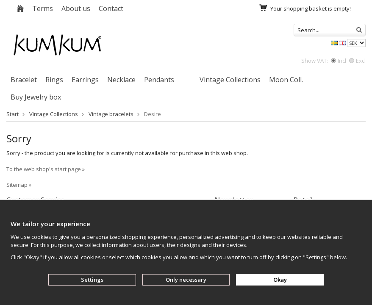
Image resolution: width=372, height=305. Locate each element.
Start (12, 114)
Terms (42, 8)
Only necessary (186, 279)
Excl (357, 60)
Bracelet (24, 79)
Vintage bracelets (111, 114)
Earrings (85, 79)
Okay (280, 279)
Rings (54, 79)
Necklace (121, 79)
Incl (338, 60)
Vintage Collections (230, 79)
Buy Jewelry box (36, 97)
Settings (92, 279)
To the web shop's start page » (45, 169)
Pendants (159, 79)
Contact (111, 8)
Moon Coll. (286, 79)
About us (75, 8)
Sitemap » (18, 185)
